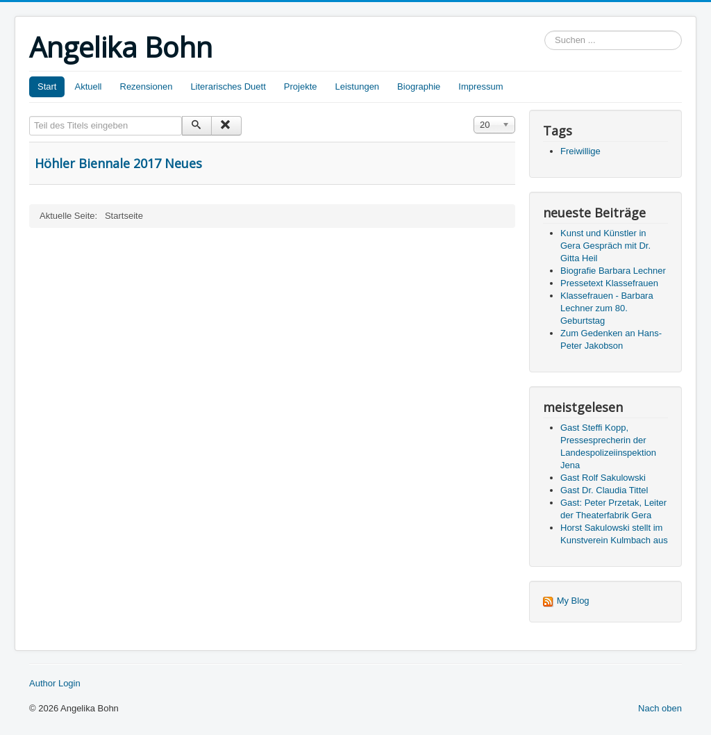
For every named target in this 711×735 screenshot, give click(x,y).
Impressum (480, 86)
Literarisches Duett (227, 86)
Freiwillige (580, 151)
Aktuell (87, 86)
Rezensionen (146, 86)
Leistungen (357, 86)
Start (46, 86)
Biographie (418, 86)
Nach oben (660, 708)
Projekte (300, 86)
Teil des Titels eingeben (29, 116)
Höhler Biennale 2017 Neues (118, 163)
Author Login (55, 683)
